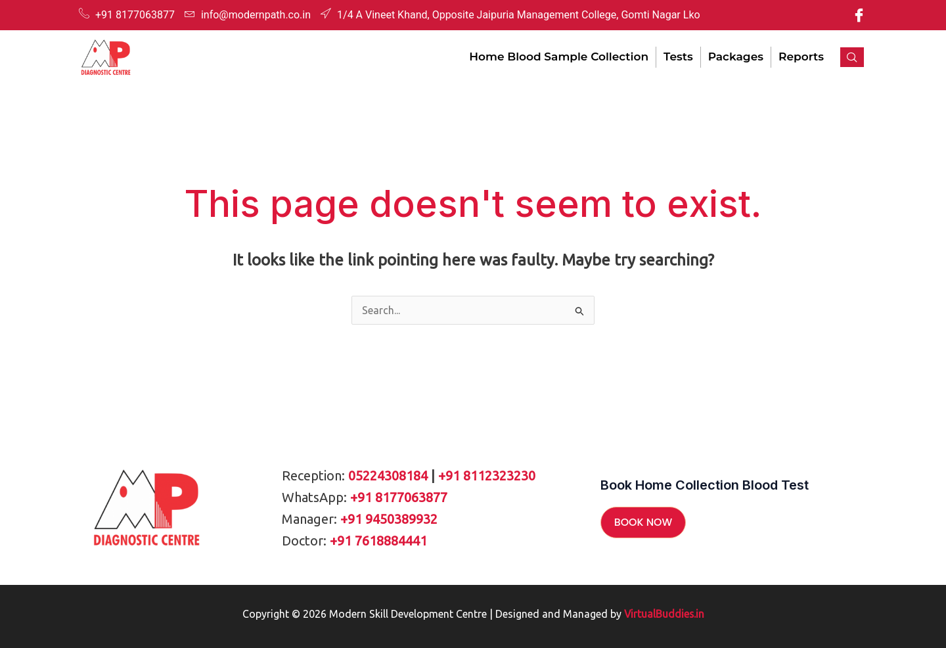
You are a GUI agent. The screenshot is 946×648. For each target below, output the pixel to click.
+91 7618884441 (378, 540)
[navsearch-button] (852, 57)
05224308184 (388, 475)
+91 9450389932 (389, 518)
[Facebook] (858, 15)
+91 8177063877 (398, 497)
